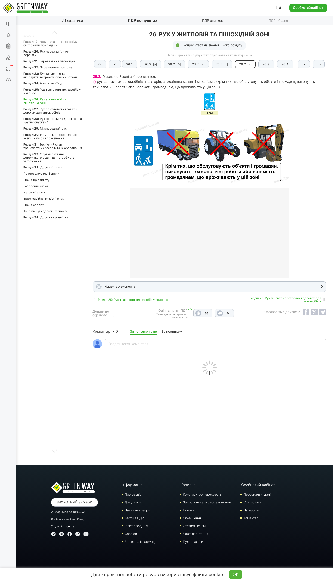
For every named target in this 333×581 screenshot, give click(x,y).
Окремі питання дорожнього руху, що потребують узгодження (48, 157)
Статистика (252, 502)
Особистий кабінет (308, 7)
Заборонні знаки (35, 186)
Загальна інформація (141, 542)
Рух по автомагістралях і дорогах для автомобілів (50, 110)
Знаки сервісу (33, 205)
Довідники (133, 502)
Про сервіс (133, 494)
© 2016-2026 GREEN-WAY (68, 512)
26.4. (285, 64)
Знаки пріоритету (36, 180)
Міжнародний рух (45, 128)
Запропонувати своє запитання (207, 502)
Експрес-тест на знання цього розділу (212, 45)
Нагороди (251, 510)
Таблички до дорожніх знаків (45, 211)
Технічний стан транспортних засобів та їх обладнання (52, 146)
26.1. (129, 64)
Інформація (132, 484)
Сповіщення (192, 518)
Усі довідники (72, 20)
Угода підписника (62, 526)
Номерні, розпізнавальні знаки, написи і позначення (50, 136)
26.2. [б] (174, 64)
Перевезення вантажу (48, 67)
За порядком (171, 331)
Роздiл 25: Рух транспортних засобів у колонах (133, 299)
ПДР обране (278, 20)
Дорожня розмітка (45, 217)
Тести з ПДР (134, 518)
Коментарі (251, 518)
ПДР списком (213, 20)
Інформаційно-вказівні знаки (44, 198)
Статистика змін (195, 526)
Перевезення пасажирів (49, 61)
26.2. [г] (222, 64)
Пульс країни (193, 542)
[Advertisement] (209, 419)
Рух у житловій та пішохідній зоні (44, 101)
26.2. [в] (198, 64)
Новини (188, 510)
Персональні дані (257, 494)
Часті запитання (195, 534)
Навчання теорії (137, 510)
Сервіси (131, 534)
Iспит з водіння (136, 526)
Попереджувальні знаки (41, 173)
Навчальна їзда (42, 83)
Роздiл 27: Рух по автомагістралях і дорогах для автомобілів (285, 299)
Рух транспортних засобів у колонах (52, 91)
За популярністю (143, 331)
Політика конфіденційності (68, 519)
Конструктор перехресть (202, 494)
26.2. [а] (150, 64)
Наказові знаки (34, 192)
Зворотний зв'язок (74, 502)
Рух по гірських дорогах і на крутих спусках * (52, 120)
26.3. (266, 64)
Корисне (188, 484)
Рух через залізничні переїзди (46, 53)
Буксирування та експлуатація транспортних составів (50, 75)
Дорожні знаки (42, 167)
